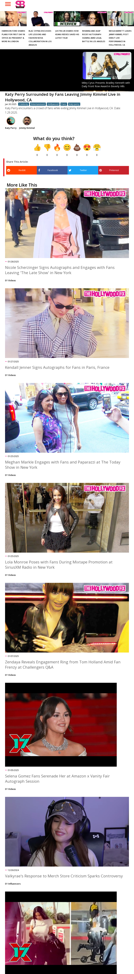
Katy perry (74, 104)
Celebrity (23, 104)
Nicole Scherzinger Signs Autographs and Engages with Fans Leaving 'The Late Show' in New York (60, 270)
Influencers (14, 883)
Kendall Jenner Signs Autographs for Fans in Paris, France (57, 367)
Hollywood (53, 104)
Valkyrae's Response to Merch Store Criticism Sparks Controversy (64, 875)
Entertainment (38, 104)
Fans (63, 104)
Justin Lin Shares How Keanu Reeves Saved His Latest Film (67, 34)
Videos (12, 280)
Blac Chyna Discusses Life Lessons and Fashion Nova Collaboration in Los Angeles (40, 38)
